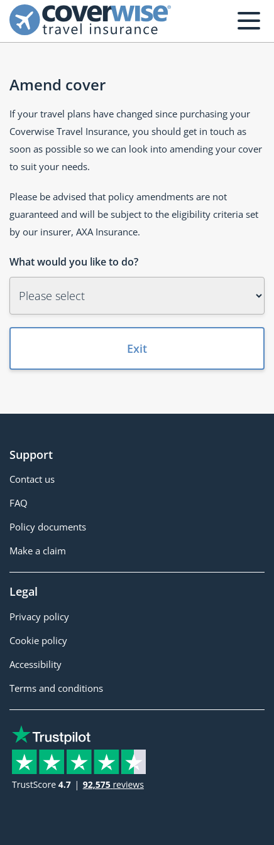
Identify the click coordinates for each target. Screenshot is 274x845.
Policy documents (47, 526)
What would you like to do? (73, 262)
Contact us (32, 479)
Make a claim (37, 550)
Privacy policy (39, 616)
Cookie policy (38, 640)
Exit (137, 348)
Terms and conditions (56, 688)
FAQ (18, 503)
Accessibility (35, 664)
